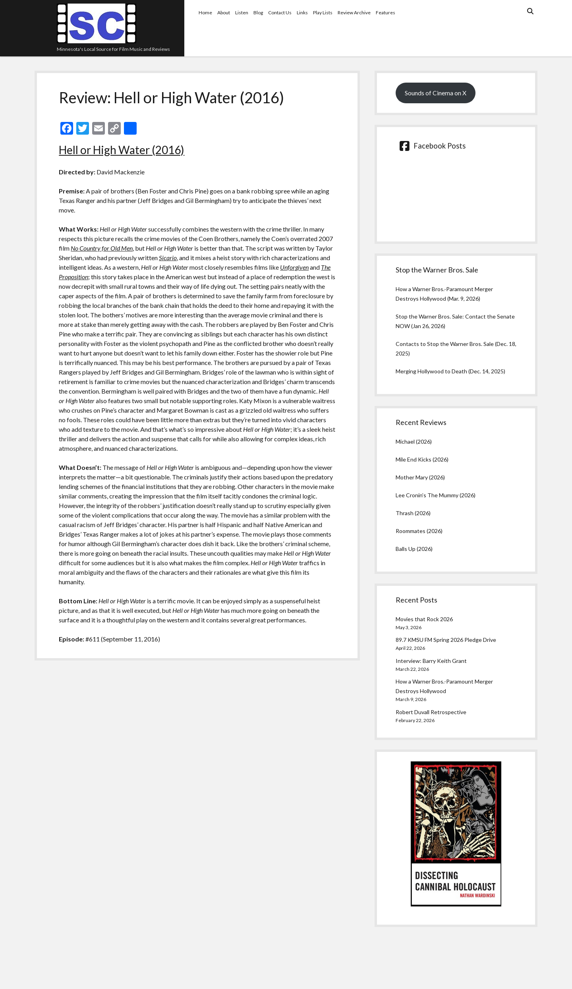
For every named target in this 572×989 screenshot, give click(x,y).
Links (302, 12)
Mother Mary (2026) (420, 477)
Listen (241, 12)
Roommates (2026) (419, 530)
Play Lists (322, 12)
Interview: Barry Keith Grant (431, 660)
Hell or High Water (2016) (121, 149)
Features (385, 12)
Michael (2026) (414, 441)
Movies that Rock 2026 (424, 619)
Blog (258, 12)
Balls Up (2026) (414, 548)
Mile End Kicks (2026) (422, 459)
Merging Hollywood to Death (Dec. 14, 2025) (450, 371)
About (223, 12)
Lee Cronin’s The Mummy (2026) (435, 495)
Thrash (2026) (413, 513)
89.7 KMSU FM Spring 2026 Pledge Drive (446, 639)
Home (205, 12)
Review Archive (354, 12)
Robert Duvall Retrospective (431, 712)
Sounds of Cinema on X (435, 93)
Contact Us (280, 12)
